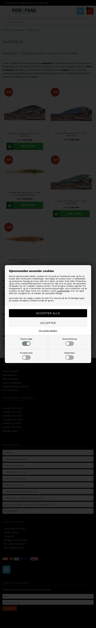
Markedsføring (69, 342)
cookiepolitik (63, 291)
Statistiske (69, 356)
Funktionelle (26, 356)
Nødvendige (26, 342)
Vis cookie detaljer (48, 330)
